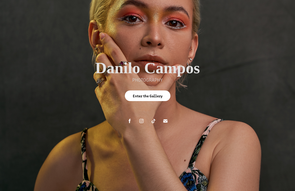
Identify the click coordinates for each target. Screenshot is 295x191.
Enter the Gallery (147, 95)
